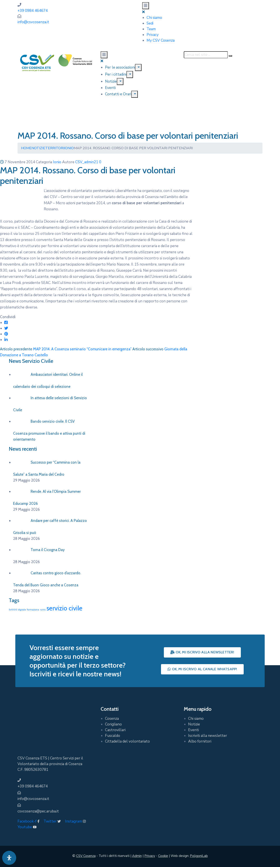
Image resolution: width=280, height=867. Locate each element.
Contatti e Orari (118, 94)
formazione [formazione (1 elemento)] (33, 609)
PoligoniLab (199, 856)
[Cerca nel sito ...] (206, 54)
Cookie (163, 856)
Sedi (150, 23)
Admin (137, 856)
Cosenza (112, 718)
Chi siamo (154, 17)
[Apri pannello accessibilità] (9, 858)
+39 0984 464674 (33, 10)
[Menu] (138, 67)
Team (151, 29)
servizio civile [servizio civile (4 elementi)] (64, 608)
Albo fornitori (199, 741)
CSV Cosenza (86, 856)
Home (26, 148)
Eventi (110, 87)
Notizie (111, 81)
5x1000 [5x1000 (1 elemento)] (13, 609)
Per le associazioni (120, 67)
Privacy (153, 34)
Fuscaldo (112, 735)
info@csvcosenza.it (33, 22)
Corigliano (113, 724)
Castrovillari (115, 729)
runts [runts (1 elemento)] (43, 609)
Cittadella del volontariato (127, 741)
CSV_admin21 (86, 162)
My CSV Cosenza (161, 40)
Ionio (69, 148)
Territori (54, 148)
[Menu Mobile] (145, 5)
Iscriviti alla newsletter (207, 735)
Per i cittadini (115, 74)
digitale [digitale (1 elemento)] (22, 609)
